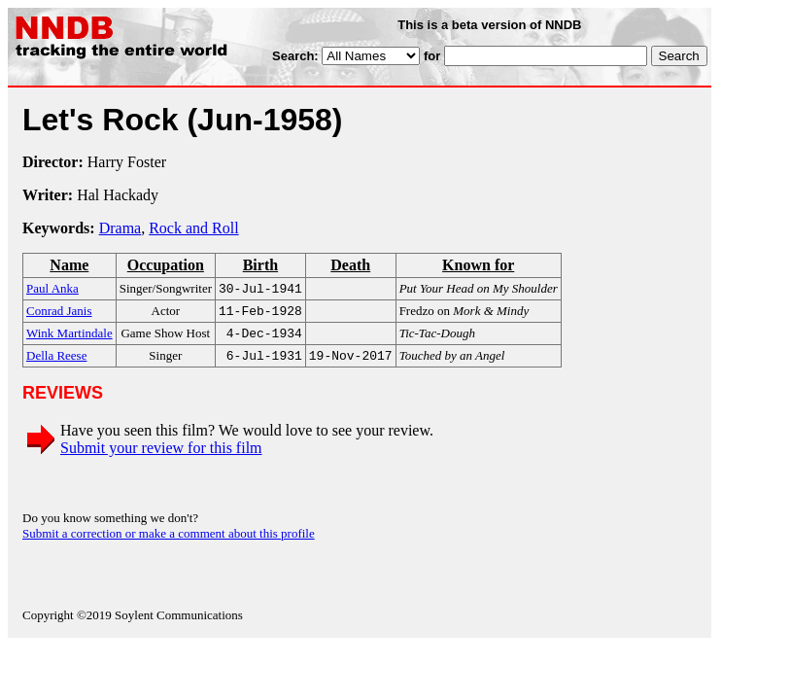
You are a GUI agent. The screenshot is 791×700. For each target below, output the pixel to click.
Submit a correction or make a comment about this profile (168, 541)
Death (350, 265)
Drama (120, 228)
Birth (260, 265)
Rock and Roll (193, 228)
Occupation (165, 265)
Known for (478, 265)
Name (69, 265)
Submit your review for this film (161, 455)
